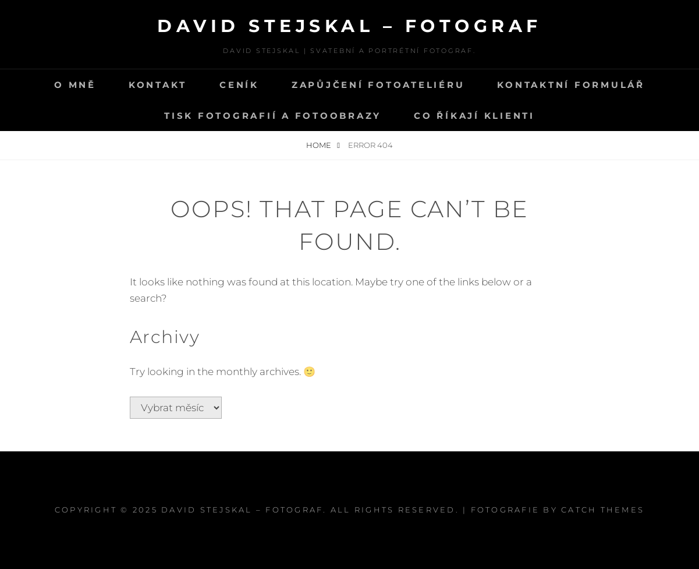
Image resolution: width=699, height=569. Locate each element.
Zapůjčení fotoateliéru (378, 84)
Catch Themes (602, 509)
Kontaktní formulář (571, 84)
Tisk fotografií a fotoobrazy (272, 115)
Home (319, 145)
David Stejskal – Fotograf (349, 26)
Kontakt (158, 84)
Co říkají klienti (474, 115)
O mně (75, 84)
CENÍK (239, 84)
